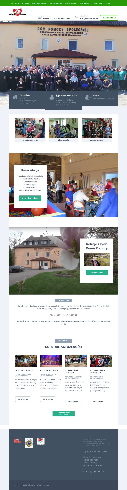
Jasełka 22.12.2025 (24, 370)
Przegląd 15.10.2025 (49, 370)
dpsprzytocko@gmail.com (56, 18)
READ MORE (23, 399)
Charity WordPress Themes (38, 485)
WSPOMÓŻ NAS (109, 18)
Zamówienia (70, 3)
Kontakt (98, 3)
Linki (108, 3)
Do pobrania (56, 3)
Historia (15, 3)
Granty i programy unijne (34, 3)
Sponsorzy (85, 3)
